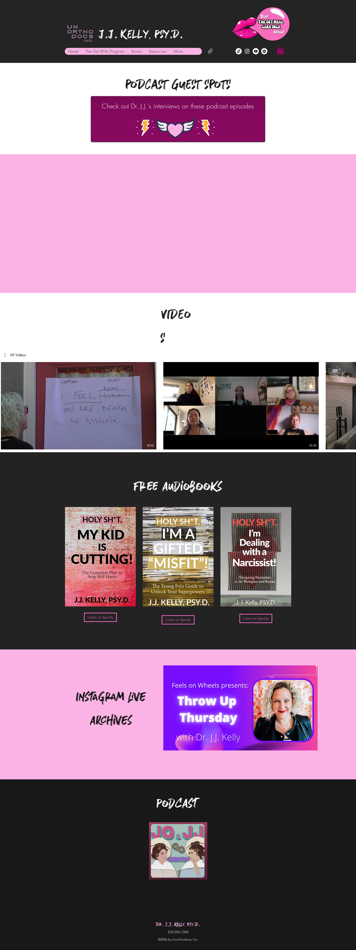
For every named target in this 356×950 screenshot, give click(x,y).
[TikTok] (238, 51)
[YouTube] (256, 51)
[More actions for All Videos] (15, 355)
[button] (280, 50)
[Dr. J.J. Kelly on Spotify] (264, 51)
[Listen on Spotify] (100, 617)
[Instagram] (247, 51)
